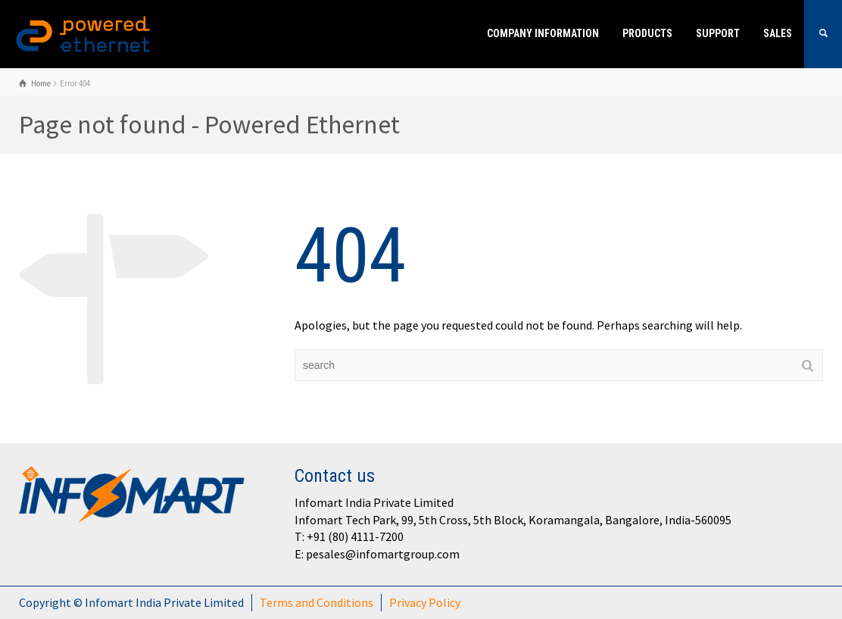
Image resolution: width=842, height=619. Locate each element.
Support (718, 33)
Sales (777, 33)
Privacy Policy (424, 602)
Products (647, 33)
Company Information (543, 33)
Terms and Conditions (316, 602)
